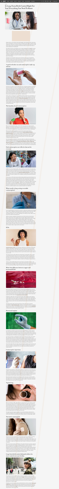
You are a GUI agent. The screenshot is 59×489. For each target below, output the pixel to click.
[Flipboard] (45, 1)
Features (33, 1)
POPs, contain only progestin (23, 97)
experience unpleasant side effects (24, 172)
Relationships (27, 1)
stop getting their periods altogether (22, 294)
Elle (14, 263)
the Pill (31, 48)
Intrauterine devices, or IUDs (10, 247)
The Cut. (18, 182)
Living (23, 1)
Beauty (15, 1)
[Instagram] (47, 1)
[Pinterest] (43, 1)
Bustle (23, 476)
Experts (11, 1)
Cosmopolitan (34, 305)
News (8, 1)
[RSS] (50, 1)
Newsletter (54, 1)
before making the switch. (16, 304)
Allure (22, 90)
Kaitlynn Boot (8, 10)
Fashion (19, 1)
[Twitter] (48, 1)
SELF (16, 486)
